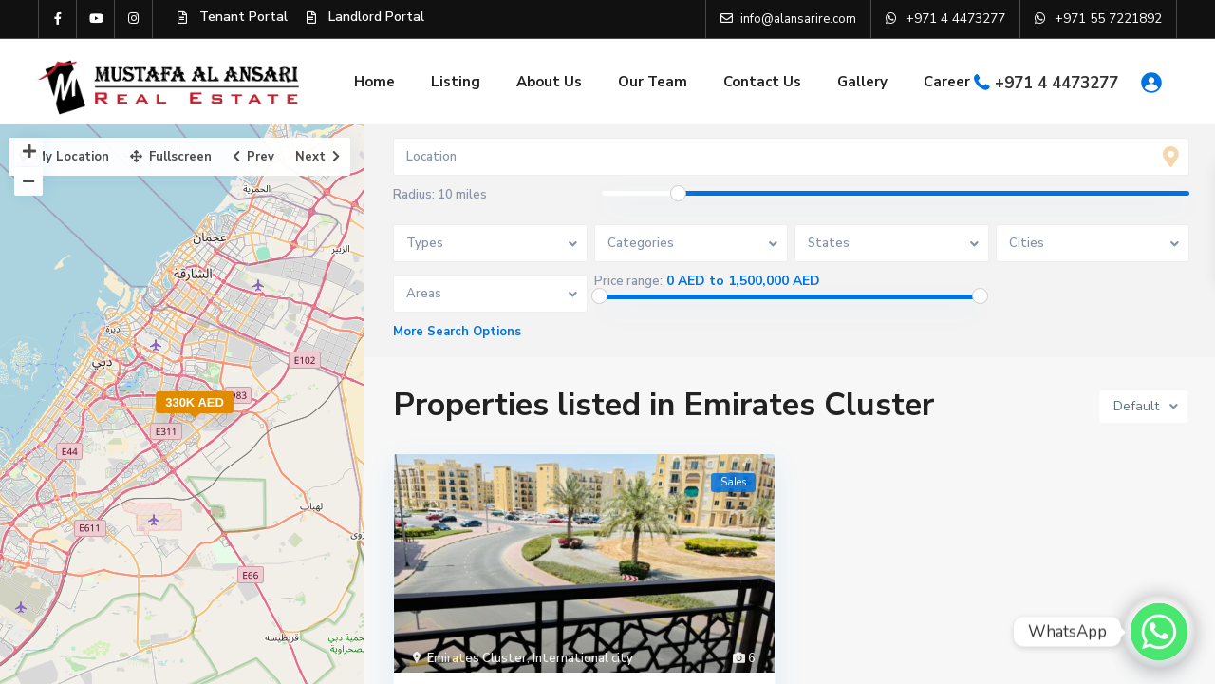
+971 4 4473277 (1056, 83)
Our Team (652, 81)
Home (374, 81)
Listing (455, 81)
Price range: (628, 281)
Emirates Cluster (477, 658)
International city (583, 658)
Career (947, 81)
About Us (549, 81)
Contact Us (762, 81)
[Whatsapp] (1159, 631)
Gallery (862, 81)
